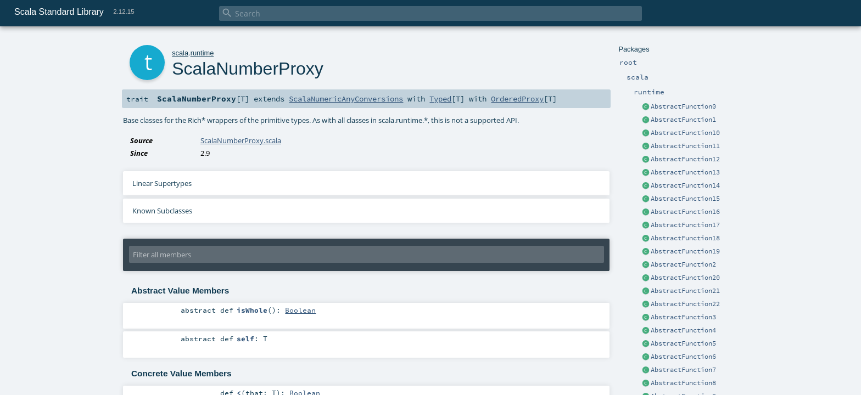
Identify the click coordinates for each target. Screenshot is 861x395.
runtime (202, 53)
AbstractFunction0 (683, 106)
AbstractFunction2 (683, 264)
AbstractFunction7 (683, 370)
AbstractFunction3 (683, 317)
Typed (440, 99)
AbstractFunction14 (685, 185)
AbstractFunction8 (683, 383)
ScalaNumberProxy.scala (240, 140)
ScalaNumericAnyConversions (346, 99)
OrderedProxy (517, 99)
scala (180, 53)
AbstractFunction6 (683, 356)
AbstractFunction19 (685, 251)
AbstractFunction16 (685, 212)
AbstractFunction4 (683, 330)
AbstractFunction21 (685, 291)
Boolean (300, 310)
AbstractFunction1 (683, 119)
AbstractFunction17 (685, 225)
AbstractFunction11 (685, 146)
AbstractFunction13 (685, 172)
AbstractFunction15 (685, 198)
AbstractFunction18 (685, 238)
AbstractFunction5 (683, 343)
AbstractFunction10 (685, 133)
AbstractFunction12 (685, 159)
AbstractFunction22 (685, 304)
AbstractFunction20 (685, 277)
